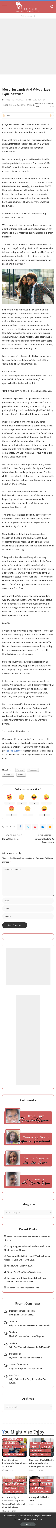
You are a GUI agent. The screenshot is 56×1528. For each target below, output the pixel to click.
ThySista (10, 100)
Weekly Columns (14, 1454)
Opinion (30, 105)
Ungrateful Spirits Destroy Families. (26, 1368)
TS (6, 1450)
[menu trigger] (6, 7)
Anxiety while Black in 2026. (20, 1265)
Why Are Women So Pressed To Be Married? (29, 1325)
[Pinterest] (35, 827)
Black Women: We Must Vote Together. (27, 1336)
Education (11, 1443)
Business (7, 105)
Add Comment (39, 100)
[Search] (52, 7)
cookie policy (36, 1519)
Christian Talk (13, 1439)
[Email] (50, 827)
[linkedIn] (43, 827)
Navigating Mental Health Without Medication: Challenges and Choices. (41, 1463)
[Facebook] (20, 827)
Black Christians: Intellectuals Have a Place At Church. (14, 1463)
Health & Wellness (41, 1443)
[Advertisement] (28, 46)
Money (16, 105)
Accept (28, 1524)
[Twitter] (28, 827)
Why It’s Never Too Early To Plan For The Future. (27, 1381)
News (22, 105)
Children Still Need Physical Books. (23, 1287)
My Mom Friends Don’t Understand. (25, 1357)
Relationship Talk (41, 105)
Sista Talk (37, 1450)
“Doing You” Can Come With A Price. (24, 1272)
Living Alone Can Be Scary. (21, 1314)
